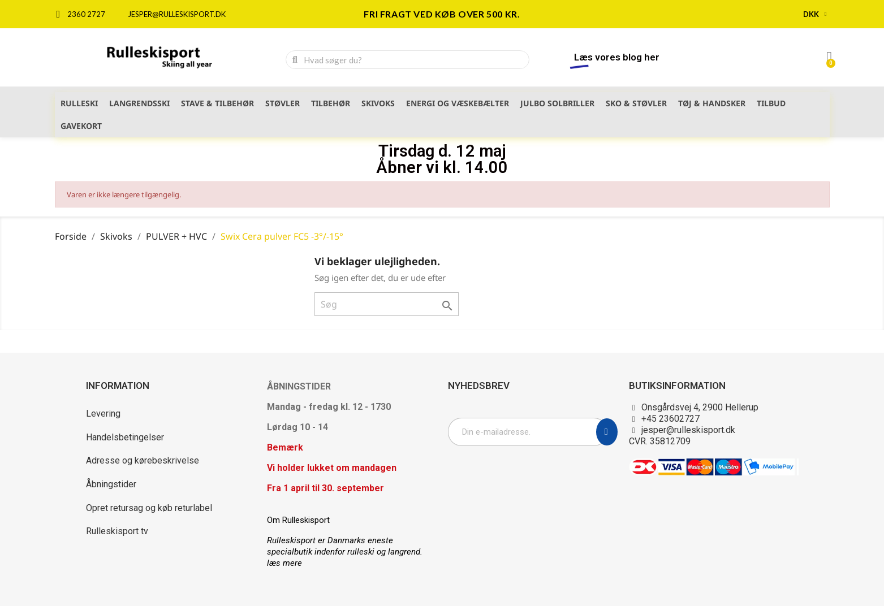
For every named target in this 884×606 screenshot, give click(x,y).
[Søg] (386, 304)
